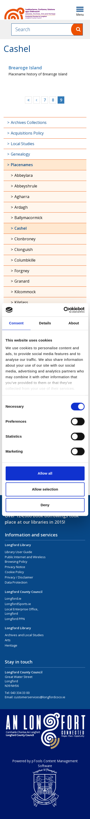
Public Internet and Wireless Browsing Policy (25, 559)
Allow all (45, 473)
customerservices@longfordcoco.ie (39, 697)
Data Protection (16, 582)
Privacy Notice (15, 567)
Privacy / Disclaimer (19, 577)
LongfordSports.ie (18, 604)
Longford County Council (23, 592)
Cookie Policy (14, 572)
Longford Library (18, 545)
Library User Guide (18, 552)
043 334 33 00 (20, 693)
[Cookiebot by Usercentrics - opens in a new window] (64, 310)
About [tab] (73, 323)
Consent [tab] (16, 323)
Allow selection (45, 489)
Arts (8, 640)
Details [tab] (45, 323)
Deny (45, 505)
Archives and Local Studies (24, 635)
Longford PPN (15, 619)
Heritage (11, 645)
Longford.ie (13, 598)
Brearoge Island (25, 68)
